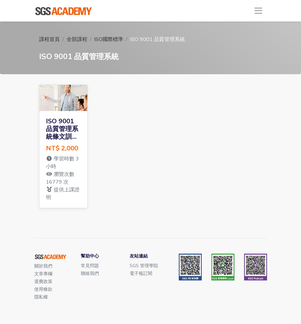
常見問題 (90, 266)
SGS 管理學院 (144, 266)
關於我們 (43, 266)
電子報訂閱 (141, 273)
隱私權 (41, 297)
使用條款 (43, 289)
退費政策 (43, 281)
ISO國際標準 (108, 39)
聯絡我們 (90, 273)
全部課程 (77, 39)
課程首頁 (49, 39)
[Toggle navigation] (258, 11)
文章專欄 (43, 274)
